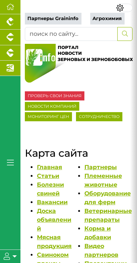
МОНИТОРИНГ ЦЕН (48, 116)
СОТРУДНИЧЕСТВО (99, 116)
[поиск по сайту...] (71, 34)
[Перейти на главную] (10, 7)
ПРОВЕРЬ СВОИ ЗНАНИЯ (54, 95)
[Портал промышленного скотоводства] (10, 53)
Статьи (48, 175)
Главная (49, 167)
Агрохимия (107, 18)
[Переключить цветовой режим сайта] (124, 8)
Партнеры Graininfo (53, 18)
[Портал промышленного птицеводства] (10, 22)
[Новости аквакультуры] (10, 68)
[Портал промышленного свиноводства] (10, 37)
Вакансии (52, 202)
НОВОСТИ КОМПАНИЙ (52, 106)
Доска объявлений (54, 219)
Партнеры (100, 167)
